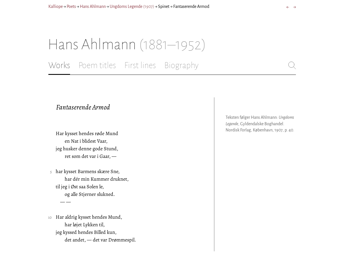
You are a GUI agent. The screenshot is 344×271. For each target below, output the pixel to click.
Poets (71, 6)
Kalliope (55, 6)
